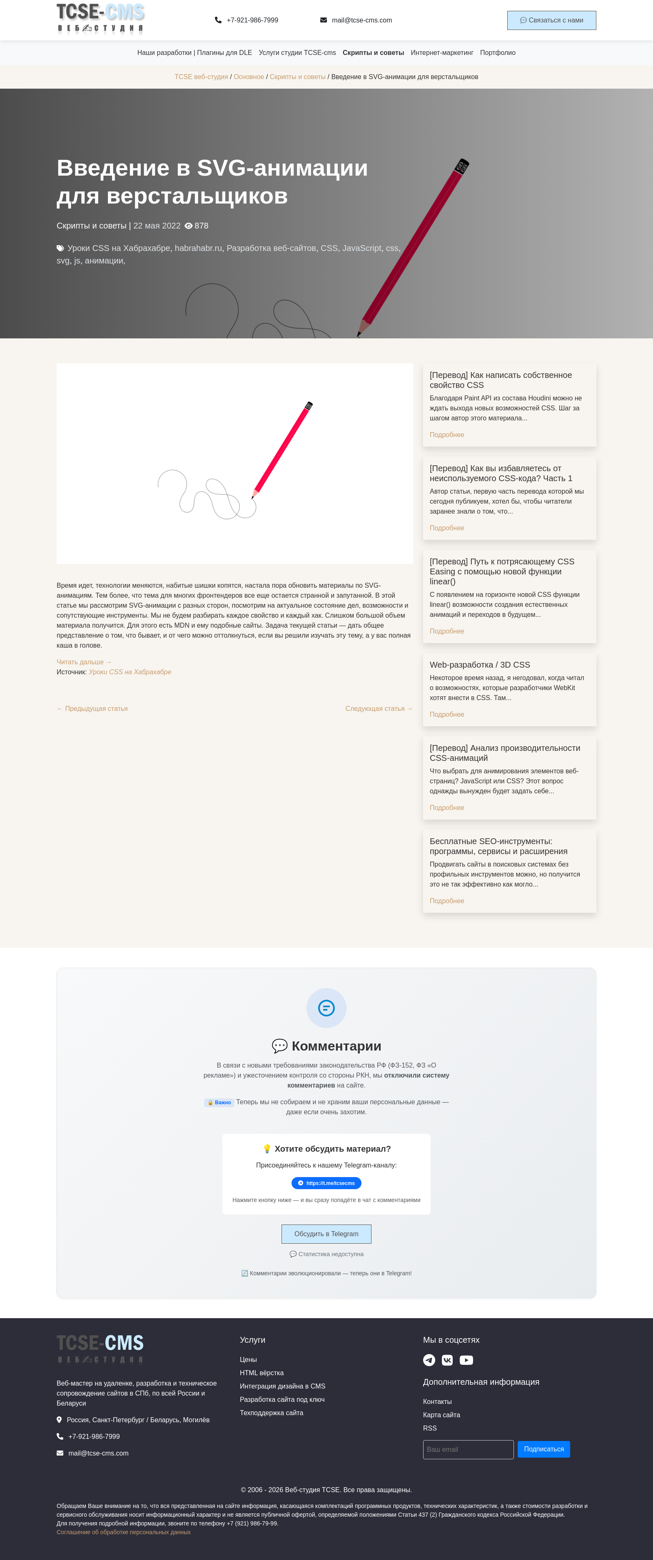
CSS (329, 248)
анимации (104, 260)
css (392, 248)
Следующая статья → (379, 708)
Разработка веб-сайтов (271, 248)
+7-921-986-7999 (246, 20)
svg (63, 260)
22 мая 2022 (157, 225)
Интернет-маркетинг (442, 52)
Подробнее (447, 434)
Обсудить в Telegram (326, 1233)
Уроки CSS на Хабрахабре (118, 248)
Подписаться (544, 1449)
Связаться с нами (551, 20)
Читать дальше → (84, 662)
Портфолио (498, 52)
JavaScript (361, 248)
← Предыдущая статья (92, 708)
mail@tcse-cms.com (356, 20)
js (77, 260)
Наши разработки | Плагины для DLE (194, 52)
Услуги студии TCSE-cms (297, 52)
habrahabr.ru (198, 248)
